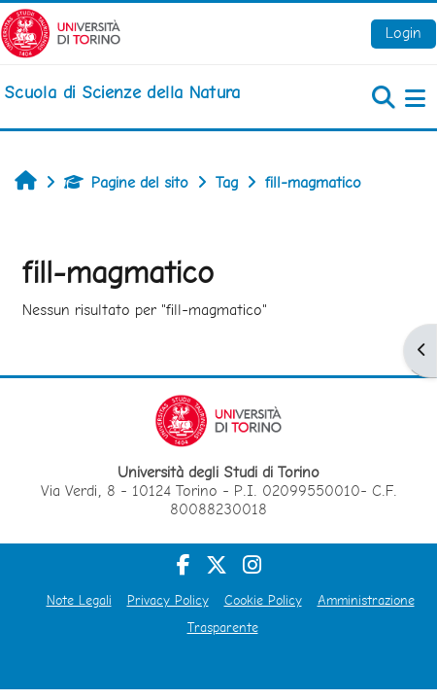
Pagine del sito (126, 182)
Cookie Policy (263, 600)
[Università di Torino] (60, 31)
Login (403, 32)
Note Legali (79, 600)
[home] (122, 92)
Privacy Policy (168, 600)
